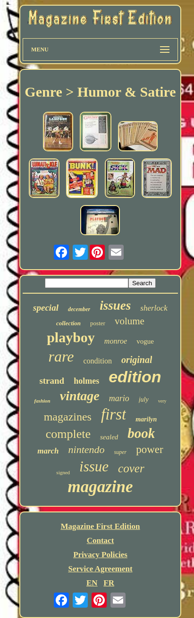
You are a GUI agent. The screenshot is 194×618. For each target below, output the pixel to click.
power (149, 449)
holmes (86, 381)
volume (129, 321)
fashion (42, 401)
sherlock (154, 308)
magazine (100, 487)
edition (135, 377)
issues (115, 305)
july (144, 399)
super (120, 452)
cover (131, 468)
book (141, 433)
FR (108, 582)
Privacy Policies (100, 554)
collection (68, 323)
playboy (71, 337)
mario (119, 398)
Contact (100, 540)
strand (51, 381)
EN (92, 582)
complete (68, 434)
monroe (115, 341)
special (46, 308)
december (79, 309)
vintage (80, 395)
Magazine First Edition (100, 526)
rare (61, 356)
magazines (68, 417)
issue (94, 466)
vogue (145, 341)
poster (97, 323)
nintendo (86, 449)
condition (97, 361)
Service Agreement (100, 568)
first (113, 414)
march (48, 450)
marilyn (146, 419)
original (136, 359)
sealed (109, 437)
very (162, 401)
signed (63, 472)
